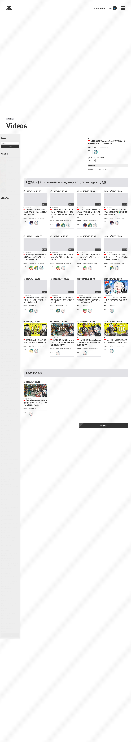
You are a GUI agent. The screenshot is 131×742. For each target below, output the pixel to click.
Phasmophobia (6, 325)
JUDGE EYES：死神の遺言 (8, 291)
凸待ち (3, 566)
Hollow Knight (13, 286)
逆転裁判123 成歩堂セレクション (9, 598)
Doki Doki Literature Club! (8, 249)
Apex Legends (5, 217)
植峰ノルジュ (10, 185)
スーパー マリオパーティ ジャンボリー (10, 428)
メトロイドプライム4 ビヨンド (8, 538)
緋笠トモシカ (11, 160)
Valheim (16, 370)
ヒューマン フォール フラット (8, 484)
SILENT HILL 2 (5, 349)
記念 (10, 591)
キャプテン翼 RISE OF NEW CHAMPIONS (8, 406)
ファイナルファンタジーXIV (8, 492)
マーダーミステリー (6, 535)
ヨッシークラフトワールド (7, 548)
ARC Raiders (14, 217)
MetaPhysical (15, 309)
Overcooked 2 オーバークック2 (9, 320)
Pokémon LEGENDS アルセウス (9, 330)
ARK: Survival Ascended (7, 219)
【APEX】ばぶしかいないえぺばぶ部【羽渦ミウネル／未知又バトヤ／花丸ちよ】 (35, 212)
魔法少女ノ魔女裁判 (6, 618)
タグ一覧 (10, 635)
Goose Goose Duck (6, 281)
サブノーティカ (15, 423)
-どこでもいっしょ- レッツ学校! (8, 204)
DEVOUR (4, 246)
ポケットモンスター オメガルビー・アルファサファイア (10, 507)
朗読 (3, 586)
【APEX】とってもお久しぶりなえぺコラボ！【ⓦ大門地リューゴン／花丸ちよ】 (89, 257)
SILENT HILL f (14, 349)
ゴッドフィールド (5, 423)
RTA (7, 337)
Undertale (9, 370)
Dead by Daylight (6, 241)
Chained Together (6, 231)
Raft (3, 337)
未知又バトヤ (11, 191)
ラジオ (15, 553)
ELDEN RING (12, 254)
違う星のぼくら (5, 608)
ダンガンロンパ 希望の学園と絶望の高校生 (10, 459)
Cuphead (12, 239)
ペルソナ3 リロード (6, 497)
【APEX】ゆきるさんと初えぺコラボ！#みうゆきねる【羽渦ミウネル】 (116, 299)
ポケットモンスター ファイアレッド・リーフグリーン (10, 516)
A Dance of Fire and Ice (7, 211)
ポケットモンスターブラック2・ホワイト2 (10, 524)
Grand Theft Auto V (6, 283)
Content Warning (6, 233)
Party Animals (5, 322)
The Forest (4, 365)
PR (9, 332)
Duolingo (4, 254)
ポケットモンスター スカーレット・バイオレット (10, 512)
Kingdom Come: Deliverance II (9, 296)
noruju (63, 225)
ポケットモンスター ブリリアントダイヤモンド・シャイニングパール (10, 520)
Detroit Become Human (7, 244)
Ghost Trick (5, 278)
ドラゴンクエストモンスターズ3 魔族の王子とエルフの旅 (10, 473)
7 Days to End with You (7, 209)
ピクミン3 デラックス (13, 486)
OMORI (4, 317)
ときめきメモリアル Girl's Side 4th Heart (10, 388)
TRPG (3, 370)
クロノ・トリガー (5, 420)
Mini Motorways (13, 312)
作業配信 (16, 563)
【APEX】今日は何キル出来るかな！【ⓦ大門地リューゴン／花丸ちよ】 (61, 257)
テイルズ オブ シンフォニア (8, 463)
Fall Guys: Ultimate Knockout (9, 267)
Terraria (15, 358)
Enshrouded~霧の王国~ (7, 259)
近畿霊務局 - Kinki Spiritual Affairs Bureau (10, 594)
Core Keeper (5, 239)
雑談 (14, 613)
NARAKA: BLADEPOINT (7, 315)
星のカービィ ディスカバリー (8, 583)
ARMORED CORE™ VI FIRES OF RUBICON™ (9, 225)
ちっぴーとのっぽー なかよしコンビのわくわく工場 (10, 383)
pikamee (31, 351)
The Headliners (13, 365)
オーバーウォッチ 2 (6, 403)
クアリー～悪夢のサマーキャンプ (9, 414)
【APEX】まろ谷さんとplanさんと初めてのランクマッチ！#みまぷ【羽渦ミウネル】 (89, 342)
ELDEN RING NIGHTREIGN (8, 256)
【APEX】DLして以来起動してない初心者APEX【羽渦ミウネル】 (116, 341)
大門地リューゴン (12, 173)
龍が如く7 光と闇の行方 (7, 628)
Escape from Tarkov (7, 261)
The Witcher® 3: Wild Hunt (8, 368)
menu (123, 8)
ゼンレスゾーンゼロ (6, 456)
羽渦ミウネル (11, 167)
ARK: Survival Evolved (7, 222)
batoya (31, 223)
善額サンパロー (11, 179)
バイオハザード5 (6, 481)
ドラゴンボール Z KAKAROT (8, 479)
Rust (12, 337)
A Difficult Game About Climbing (10, 214)
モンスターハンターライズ (8, 540)
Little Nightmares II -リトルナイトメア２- (10, 302)
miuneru (96, 152)
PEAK (12, 322)
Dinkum (11, 246)
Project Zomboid (6, 335)
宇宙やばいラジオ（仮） (7, 571)
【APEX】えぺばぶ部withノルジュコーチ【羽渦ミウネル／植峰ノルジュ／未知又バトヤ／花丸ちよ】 (62, 213)
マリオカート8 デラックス (7, 530)
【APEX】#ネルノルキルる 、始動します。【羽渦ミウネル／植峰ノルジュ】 (62, 299)
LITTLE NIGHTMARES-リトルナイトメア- (10, 306)
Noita (16, 315)
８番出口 (4, 631)
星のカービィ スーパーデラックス (9, 581)
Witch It (13, 375)
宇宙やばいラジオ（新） (7, 573)
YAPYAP (4, 378)
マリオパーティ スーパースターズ (9, 532)
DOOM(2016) (15, 251)
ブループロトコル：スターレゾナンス (10, 494)
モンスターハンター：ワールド (8, 545)
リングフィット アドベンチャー (8, 555)
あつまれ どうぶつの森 (13, 378)
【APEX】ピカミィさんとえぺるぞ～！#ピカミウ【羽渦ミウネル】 (35, 341)
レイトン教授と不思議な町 (8, 558)
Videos (10, 119)
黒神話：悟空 (5, 623)
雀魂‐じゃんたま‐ (6, 613)
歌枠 (8, 586)
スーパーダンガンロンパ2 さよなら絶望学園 (10, 431)
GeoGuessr (13, 272)
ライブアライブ (5, 550)
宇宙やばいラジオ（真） (7, 576)
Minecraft (4, 312)
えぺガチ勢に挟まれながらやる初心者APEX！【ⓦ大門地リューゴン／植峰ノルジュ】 (35, 257)
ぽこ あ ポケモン (6, 391)
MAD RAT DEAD (5, 309)
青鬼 (3, 616)
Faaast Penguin (6, 264)
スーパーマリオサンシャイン (8, 442)
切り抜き (9, 566)
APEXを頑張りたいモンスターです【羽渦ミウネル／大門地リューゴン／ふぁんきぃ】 (89, 299)
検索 (10, 147)
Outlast (16, 317)
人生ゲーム (4, 563)
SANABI (4, 340)
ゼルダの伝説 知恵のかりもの (8, 454)
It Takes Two (5, 289)
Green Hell (4, 286)
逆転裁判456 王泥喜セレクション (9, 603)
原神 (15, 566)
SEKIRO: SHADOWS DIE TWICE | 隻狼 (10, 343)
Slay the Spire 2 (6, 352)
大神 (10, 568)
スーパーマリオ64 (6, 437)
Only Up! (10, 317)
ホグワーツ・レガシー (7, 502)
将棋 (15, 576)
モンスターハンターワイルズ (8, 543)
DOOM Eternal (5, 251)
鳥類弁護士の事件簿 (7, 621)
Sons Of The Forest (6, 358)
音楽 (8, 616)
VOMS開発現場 (5, 375)
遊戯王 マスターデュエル (7, 605)
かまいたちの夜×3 (13, 380)
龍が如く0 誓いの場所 (7, 626)
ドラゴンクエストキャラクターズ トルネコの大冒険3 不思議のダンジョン (10, 469)
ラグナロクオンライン (7, 553)
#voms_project (99, 8)
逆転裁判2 (4, 600)
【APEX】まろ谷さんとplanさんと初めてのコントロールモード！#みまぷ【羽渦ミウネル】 (107, 142)
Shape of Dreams (6, 347)
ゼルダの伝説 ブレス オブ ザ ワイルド (10, 449)
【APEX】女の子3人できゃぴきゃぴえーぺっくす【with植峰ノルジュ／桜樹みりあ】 (35, 299)
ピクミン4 (4, 489)
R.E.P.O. (14, 335)
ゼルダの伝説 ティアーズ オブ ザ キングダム (10, 445)
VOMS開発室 (13, 373)
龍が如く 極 (12, 623)
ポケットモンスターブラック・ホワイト (10, 527)
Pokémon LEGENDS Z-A (7, 327)
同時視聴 (4, 568)
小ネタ (3, 578)
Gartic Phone (5, 272)
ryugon (31, 268)
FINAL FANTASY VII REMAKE (8, 269)
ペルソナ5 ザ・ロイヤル (7, 499)
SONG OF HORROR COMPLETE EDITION (9, 355)
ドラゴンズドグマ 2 (6, 476)
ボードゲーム (5, 504)
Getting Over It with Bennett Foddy (9, 275)
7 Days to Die (5, 206)
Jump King (4, 294)
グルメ (13, 420)
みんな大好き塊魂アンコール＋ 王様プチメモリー (10, 394)
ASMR (3, 228)
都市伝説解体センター (7, 610)
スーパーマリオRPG (6, 440)
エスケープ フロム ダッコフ (8, 400)
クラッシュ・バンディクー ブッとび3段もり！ (10, 417)
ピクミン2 (4, 486)
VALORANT (4, 373)
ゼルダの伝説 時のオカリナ (8, 451)
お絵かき (4, 380)
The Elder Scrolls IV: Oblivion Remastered (9, 361)
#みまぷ (103, 425)
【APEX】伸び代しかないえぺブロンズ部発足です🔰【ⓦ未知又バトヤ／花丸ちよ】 (116, 212)
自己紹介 (4, 591)
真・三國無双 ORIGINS (7, 589)
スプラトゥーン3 (5, 425)
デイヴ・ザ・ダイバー (6, 466)
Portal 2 (4, 332)
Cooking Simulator (6, 236)
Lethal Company (6, 299)
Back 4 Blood (10, 228)
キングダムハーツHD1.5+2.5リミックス (10, 410)
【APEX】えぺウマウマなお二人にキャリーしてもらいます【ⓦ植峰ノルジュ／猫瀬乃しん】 (116, 257)
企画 (11, 563)
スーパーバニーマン (6, 434)
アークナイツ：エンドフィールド (9, 398)
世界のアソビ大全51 (6, 560)
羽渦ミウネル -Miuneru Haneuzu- (101, 147)
